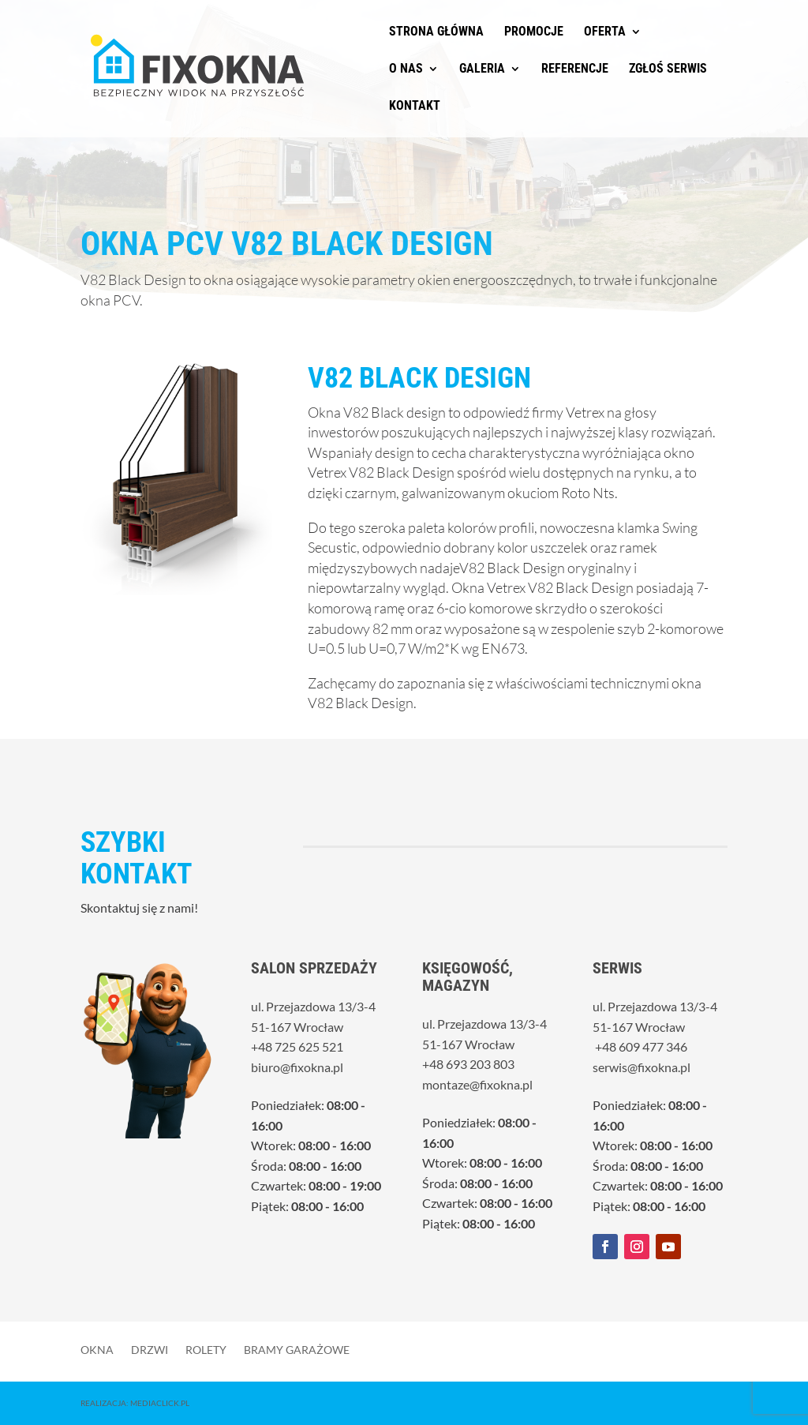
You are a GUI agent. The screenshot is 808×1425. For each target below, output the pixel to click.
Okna (97, 1349)
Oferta (605, 32)
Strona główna (436, 32)
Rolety (205, 1349)
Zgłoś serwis (668, 69)
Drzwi (149, 1349)
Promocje (533, 32)
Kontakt (414, 106)
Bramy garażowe (297, 1349)
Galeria (482, 69)
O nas (406, 69)
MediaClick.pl (159, 1403)
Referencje (574, 69)
